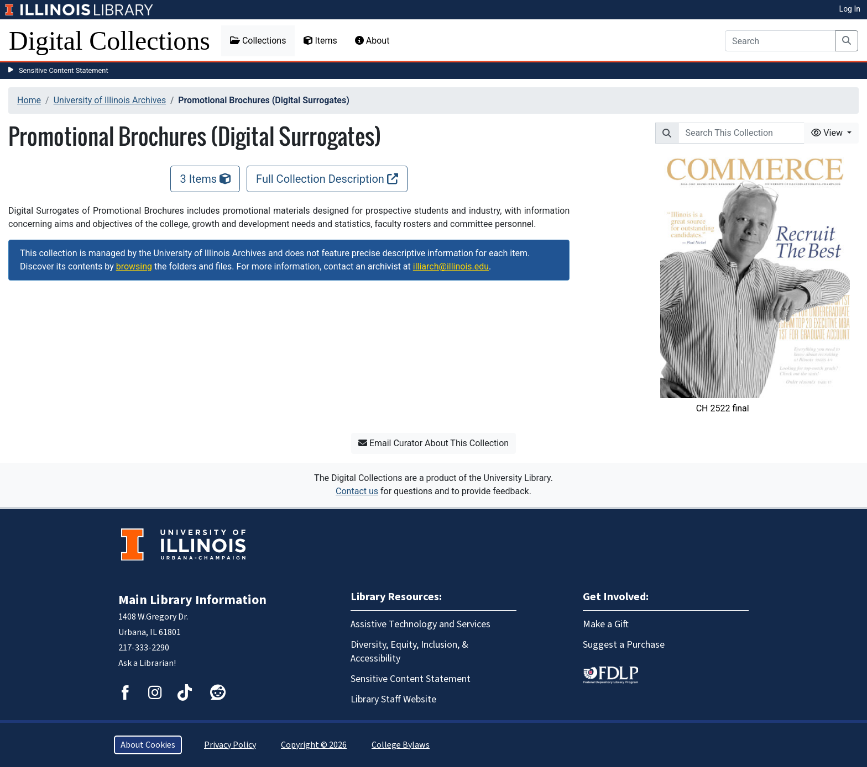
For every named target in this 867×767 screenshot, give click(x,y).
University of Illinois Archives (110, 100)
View (828, 133)
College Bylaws (401, 745)
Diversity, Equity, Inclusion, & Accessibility (409, 651)
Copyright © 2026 (314, 745)
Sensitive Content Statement (63, 70)
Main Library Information (192, 600)
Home (29, 100)
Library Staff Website (393, 699)
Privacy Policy (230, 745)
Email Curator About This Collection (433, 443)
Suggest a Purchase (624, 645)
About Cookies (148, 745)
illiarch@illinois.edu (451, 266)
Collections (258, 40)
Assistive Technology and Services (420, 624)
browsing (134, 266)
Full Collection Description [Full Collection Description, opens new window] (327, 179)
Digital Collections (109, 40)
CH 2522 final (722, 408)
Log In (849, 8)
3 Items (205, 179)
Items (320, 40)
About (372, 40)
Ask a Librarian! (147, 663)
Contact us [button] (357, 491)
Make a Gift (606, 624)
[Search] (780, 40)
